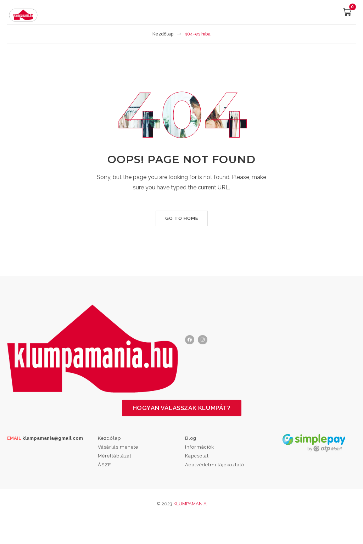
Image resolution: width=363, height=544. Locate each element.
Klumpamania (190, 503)
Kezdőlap (162, 34)
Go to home (181, 218)
